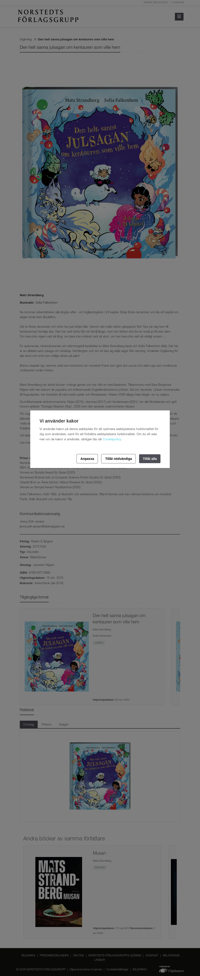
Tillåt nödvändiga (118, 458)
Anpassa (87, 458)
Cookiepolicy (112, 439)
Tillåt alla (150, 458)
